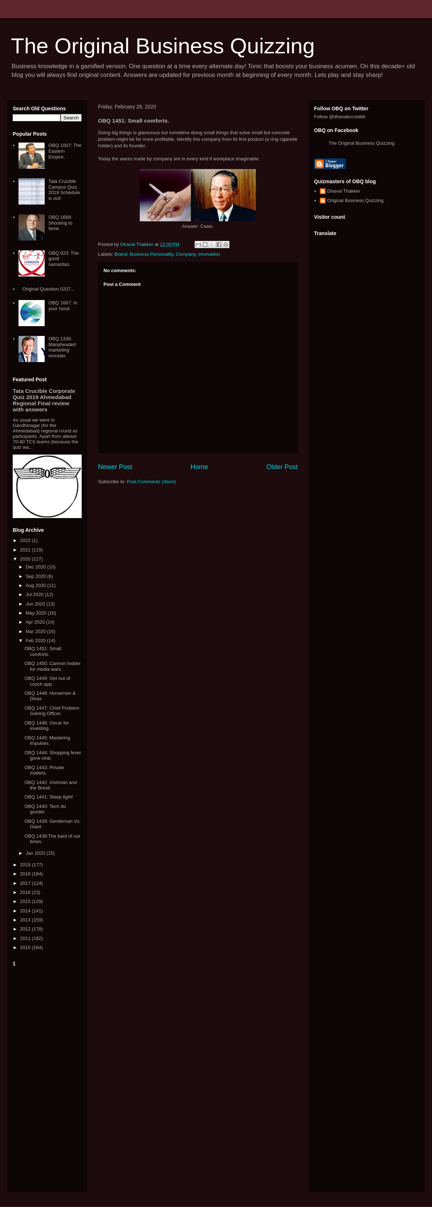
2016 (26, 892)
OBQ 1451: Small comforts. (42, 651)
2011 (26, 938)
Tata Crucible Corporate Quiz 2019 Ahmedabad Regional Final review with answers (44, 400)
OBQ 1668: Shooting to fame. (60, 222)
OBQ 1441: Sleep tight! (48, 797)
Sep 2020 (36, 576)
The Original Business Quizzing (163, 46)
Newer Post (115, 467)
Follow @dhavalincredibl (339, 116)
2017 (26, 883)
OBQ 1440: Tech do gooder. (45, 809)
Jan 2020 (36, 853)
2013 (26, 920)
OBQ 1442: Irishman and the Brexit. (50, 785)
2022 (26, 540)
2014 (26, 911)
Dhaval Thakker (343, 191)
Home (199, 467)
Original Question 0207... (48, 289)
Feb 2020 (36, 640)
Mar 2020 (36, 631)
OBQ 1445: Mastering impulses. (47, 740)
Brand (121, 254)
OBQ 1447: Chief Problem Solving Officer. (51, 711)
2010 (26, 947)
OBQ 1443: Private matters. (44, 770)
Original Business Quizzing (355, 200)
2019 (26, 864)
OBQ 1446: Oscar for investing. (46, 725)
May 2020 (37, 613)
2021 (26, 550)
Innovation (209, 254)
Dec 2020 (36, 567)
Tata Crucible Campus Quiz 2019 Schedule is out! (64, 189)
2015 (26, 901)
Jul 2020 (35, 594)
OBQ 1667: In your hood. (62, 305)
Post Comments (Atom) (151, 481)
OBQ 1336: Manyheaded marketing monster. (62, 347)
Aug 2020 (36, 585)
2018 (26, 873)
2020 (26, 559)
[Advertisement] (47, 1078)
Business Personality (151, 254)
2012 (26, 929)
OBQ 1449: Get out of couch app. (47, 681)
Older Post (282, 467)
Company (186, 254)
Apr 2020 (36, 622)
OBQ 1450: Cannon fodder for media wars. (52, 666)
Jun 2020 (36, 604)
